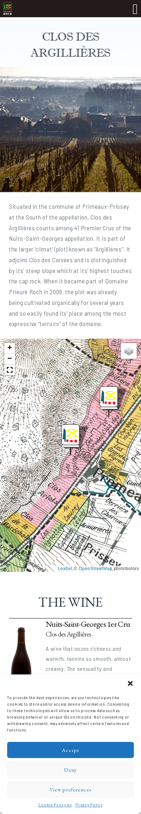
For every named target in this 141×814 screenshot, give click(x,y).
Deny (70, 769)
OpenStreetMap (95, 568)
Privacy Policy (89, 804)
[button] (130, 683)
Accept (70, 750)
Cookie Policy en (55, 804)
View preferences (70, 789)
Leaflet (65, 568)
